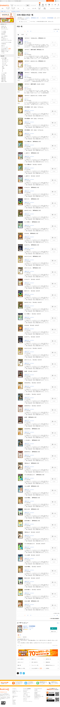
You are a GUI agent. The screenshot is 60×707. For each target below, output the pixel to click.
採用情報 (35, 692)
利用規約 (35, 693)
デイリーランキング (4, 29)
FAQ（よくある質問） (27, 696)
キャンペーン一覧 (4, 47)
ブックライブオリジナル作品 (6, 42)
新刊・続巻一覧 (4, 27)
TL (23, 8)
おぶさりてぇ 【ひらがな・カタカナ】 (32, 336)
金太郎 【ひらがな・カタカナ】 (31, 371)
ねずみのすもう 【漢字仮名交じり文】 (32, 451)
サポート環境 (25, 695)
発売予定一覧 (3, 26)
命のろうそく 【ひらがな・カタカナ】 (32, 290)
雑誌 (3, 66)
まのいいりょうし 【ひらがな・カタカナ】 (33, 359)
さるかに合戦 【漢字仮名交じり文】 (31, 601)
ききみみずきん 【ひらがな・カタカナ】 (32, 382)
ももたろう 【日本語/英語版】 (29, 626)
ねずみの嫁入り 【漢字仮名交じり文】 (32, 520)
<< (19, 31)
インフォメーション (26, 697)
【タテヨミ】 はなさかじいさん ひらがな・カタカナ (35, 95)
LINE (13, 697)
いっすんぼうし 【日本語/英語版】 (47, 17)
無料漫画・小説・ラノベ (16, 691)
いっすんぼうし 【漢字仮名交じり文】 (31, 17)
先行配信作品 (3, 43)
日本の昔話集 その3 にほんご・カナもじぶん (33, 130)
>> (57, 31)
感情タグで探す (4, 81)
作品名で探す (3, 75)
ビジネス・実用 (4, 65)
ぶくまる (2, 52)
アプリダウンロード (26, 692)
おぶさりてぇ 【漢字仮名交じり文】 (31, 244)
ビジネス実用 (39, 8)
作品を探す (25, 691)
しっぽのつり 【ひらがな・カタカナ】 (32, 175)
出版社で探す (3, 80)
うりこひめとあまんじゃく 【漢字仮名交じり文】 (34, 474)
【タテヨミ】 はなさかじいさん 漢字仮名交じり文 (34, 61)
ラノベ (29, 8)
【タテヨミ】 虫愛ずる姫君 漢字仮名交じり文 (34, 49)
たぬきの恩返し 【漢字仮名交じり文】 (32, 497)
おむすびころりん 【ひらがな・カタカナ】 (33, 302)
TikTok (13, 701)
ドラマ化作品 (3, 32)
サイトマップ (36, 698)
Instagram (14, 700)
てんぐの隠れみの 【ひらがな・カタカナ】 (33, 164)
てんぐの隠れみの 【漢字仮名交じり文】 (32, 141)
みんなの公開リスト (6, 48)
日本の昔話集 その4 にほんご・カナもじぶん (33, 118)
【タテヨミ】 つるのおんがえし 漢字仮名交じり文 (34, 38)
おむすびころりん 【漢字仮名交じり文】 (32, 210)
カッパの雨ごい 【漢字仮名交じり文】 (32, 221)
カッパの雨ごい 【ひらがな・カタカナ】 (32, 313)
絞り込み (12, 5)
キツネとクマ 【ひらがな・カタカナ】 (32, 279)
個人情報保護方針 (37, 695)
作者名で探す (3, 77)
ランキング (14, 693)
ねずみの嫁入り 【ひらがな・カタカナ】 (32, 589)
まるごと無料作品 (4, 36)
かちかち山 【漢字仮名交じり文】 (31, 233)
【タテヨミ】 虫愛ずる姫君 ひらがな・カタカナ (34, 84)
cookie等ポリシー (37, 697)
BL (18, 8)
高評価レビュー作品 (4, 51)
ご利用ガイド (58, 8)
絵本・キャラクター (30, 110)
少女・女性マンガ (13, 8)
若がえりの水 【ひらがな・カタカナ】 (32, 578)
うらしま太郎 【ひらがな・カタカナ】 (32, 555)
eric (20, 634)
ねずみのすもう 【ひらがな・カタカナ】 (32, 405)
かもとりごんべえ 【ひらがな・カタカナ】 (33, 348)
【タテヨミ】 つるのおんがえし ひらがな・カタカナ (35, 72)
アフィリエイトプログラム (27, 701)
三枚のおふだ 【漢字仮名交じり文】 (31, 463)
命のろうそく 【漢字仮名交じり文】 (31, 198)
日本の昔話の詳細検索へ (54, 618)
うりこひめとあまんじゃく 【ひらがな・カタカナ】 (34, 543)
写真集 (3, 68)
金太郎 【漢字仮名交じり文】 (30, 417)
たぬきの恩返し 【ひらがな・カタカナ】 (32, 566)
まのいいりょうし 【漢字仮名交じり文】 (32, 267)
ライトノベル (4, 62)
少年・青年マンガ (8, 8)
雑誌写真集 (45, 8)
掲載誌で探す (3, 78)
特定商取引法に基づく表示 (38, 696)
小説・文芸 (34, 8)
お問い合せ (25, 698)
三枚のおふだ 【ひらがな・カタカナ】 (32, 532)
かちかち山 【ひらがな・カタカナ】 (31, 325)
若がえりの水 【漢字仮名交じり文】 (31, 509)
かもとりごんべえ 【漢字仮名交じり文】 (32, 256)
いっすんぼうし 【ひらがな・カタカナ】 (32, 394)
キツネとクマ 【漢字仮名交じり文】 (31, 187)
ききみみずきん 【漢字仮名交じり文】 (32, 428)
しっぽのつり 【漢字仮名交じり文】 (31, 153)
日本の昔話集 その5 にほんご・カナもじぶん (33, 107)
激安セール (3, 37)
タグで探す (3, 74)
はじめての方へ (52, 8)
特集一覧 (2, 45)
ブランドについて (37, 691)
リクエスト (25, 700)
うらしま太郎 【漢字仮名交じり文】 (31, 486)
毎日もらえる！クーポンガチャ (6, 40)
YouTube (13, 702)
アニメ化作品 (3, 31)
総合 (2, 8)
